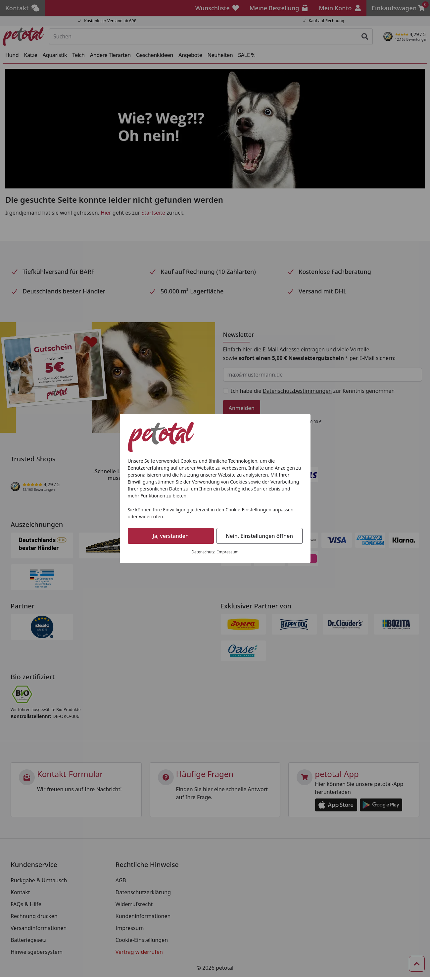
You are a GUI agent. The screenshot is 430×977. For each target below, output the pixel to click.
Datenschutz (203, 552)
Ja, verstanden (171, 536)
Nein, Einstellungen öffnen (259, 536)
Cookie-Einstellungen (248, 509)
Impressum (228, 552)
